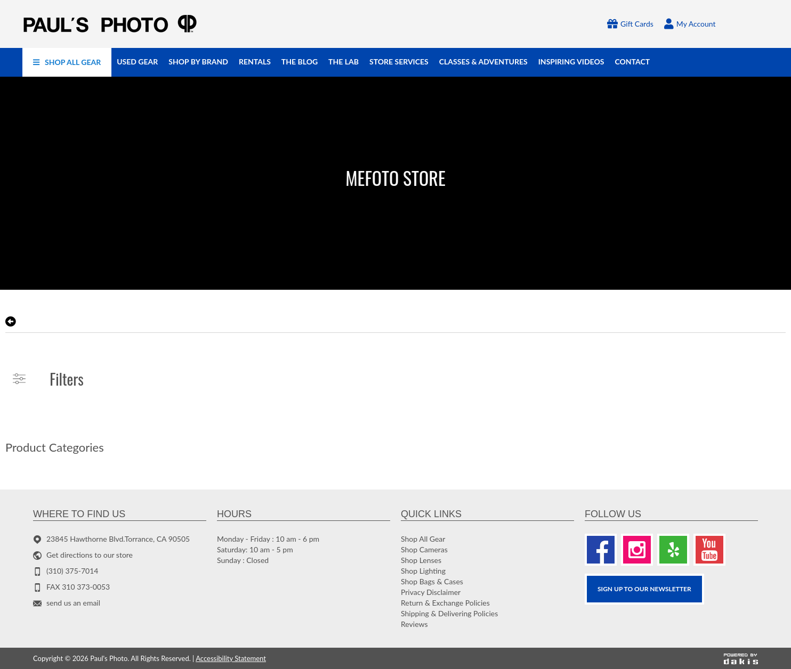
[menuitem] (67, 62)
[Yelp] (673, 550)
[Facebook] (601, 550)
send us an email (73, 602)
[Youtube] (709, 550)
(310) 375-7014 (72, 570)
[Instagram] (637, 550)
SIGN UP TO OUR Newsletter (644, 589)
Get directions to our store (89, 554)
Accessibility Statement (231, 658)
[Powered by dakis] (741, 658)
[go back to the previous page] (10, 321)
